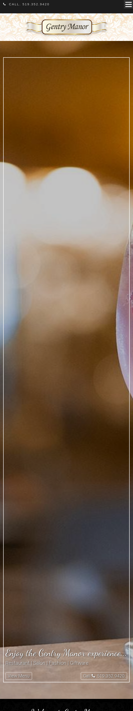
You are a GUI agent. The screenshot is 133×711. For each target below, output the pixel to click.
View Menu (19, 676)
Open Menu (128, 4)
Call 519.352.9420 (104, 676)
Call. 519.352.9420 (26, 4)
